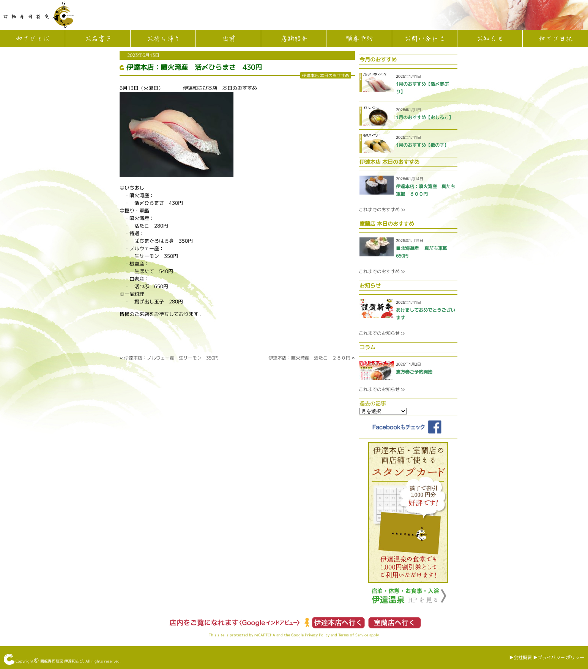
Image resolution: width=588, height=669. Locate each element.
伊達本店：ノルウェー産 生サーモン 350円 (171, 358)
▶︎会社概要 (520, 657)
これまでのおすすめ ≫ (382, 209)
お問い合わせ (424, 39)
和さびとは (33, 39)
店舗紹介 (293, 39)
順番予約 (359, 39)
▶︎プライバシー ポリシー (558, 657)
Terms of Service (353, 635)
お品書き (98, 39)
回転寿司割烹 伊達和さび (61, 661)
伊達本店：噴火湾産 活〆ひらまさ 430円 (194, 67)
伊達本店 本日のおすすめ (325, 75)
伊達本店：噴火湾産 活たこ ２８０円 (309, 358)
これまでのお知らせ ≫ (382, 333)
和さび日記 (555, 39)
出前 (228, 39)
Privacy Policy (317, 635)
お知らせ (489, 39)
